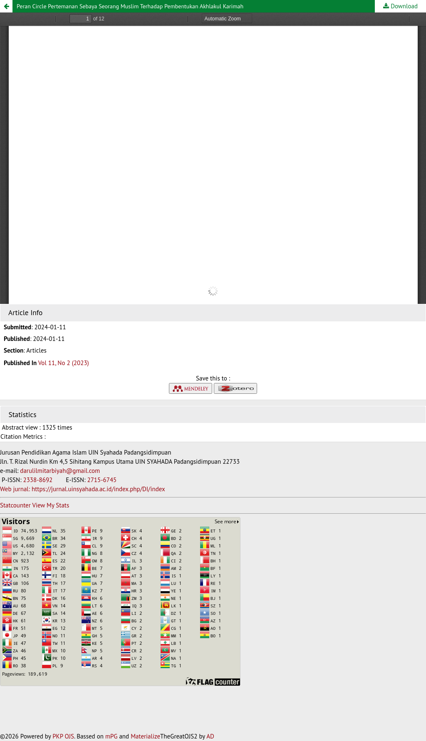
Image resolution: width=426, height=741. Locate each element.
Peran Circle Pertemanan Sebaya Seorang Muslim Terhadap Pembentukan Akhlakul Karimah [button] (130, 6)
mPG (111, 736)
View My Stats (50, 505)
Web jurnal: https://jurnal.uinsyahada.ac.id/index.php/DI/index (82, 489)
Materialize (145, 736)
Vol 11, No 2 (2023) (63, 363)
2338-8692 (38, 480)
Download (403, 6)
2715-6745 (101, 480)
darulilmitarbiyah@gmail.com (60, 471)
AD (210, 736)
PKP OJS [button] (63, 736)
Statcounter (15, 505)
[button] (6, 6)
